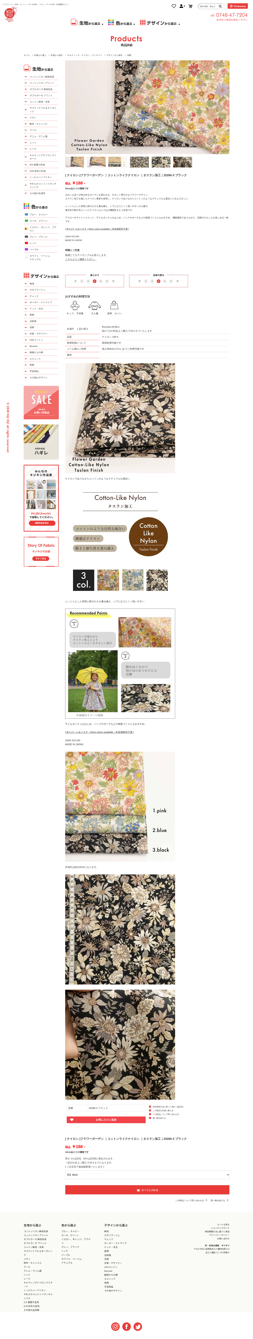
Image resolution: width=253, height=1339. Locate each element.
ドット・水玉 (36, 308)
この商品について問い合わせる (166, 1114)
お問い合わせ (223, 1238)
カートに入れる (147, 1190)
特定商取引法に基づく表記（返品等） (169, 1107)
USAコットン (36, 340)
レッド (33, 243)
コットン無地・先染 (40, 101)
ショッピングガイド (220, 1227)
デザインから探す (114, 55)
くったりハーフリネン (41, 177)
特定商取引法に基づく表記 (217, 1231)
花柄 (129, 55)
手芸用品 (34, 371)
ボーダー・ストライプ (41, 302)
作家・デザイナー (39, 333)
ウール (33, 130)
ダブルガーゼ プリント (41, 95)
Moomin (34, 346)
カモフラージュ (37, 290)
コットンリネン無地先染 (42, 76)
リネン (33, 117)
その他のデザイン (39, 377)
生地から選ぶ (40, 55)
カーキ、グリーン (39, 221)
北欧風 (33, 321)
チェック (34, 296)
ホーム (27, 55)
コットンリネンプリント (42, 83)
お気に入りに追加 (106, 1119)
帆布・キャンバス (39, 124)
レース (33, 149)
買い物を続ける (159, 1118)
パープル (34, 249)
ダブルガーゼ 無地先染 (41, 89)
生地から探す (57, 55)
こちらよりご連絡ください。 (80, 259)
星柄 (32, 315)
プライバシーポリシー (219, 1234)
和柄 (32, 365)
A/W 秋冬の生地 (38, 171)
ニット (33, 142)
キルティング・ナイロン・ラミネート (84, 55)
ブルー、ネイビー (39, 214)
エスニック (35, 358)
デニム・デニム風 (39, 136)
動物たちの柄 (36, 352)
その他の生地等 (37, 193)
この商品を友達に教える (163, 1110)
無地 (32, 283)
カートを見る (223, 1224)
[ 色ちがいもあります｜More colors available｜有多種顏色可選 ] (97, 229)
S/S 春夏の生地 (37, 164)
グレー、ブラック (39, 237)
